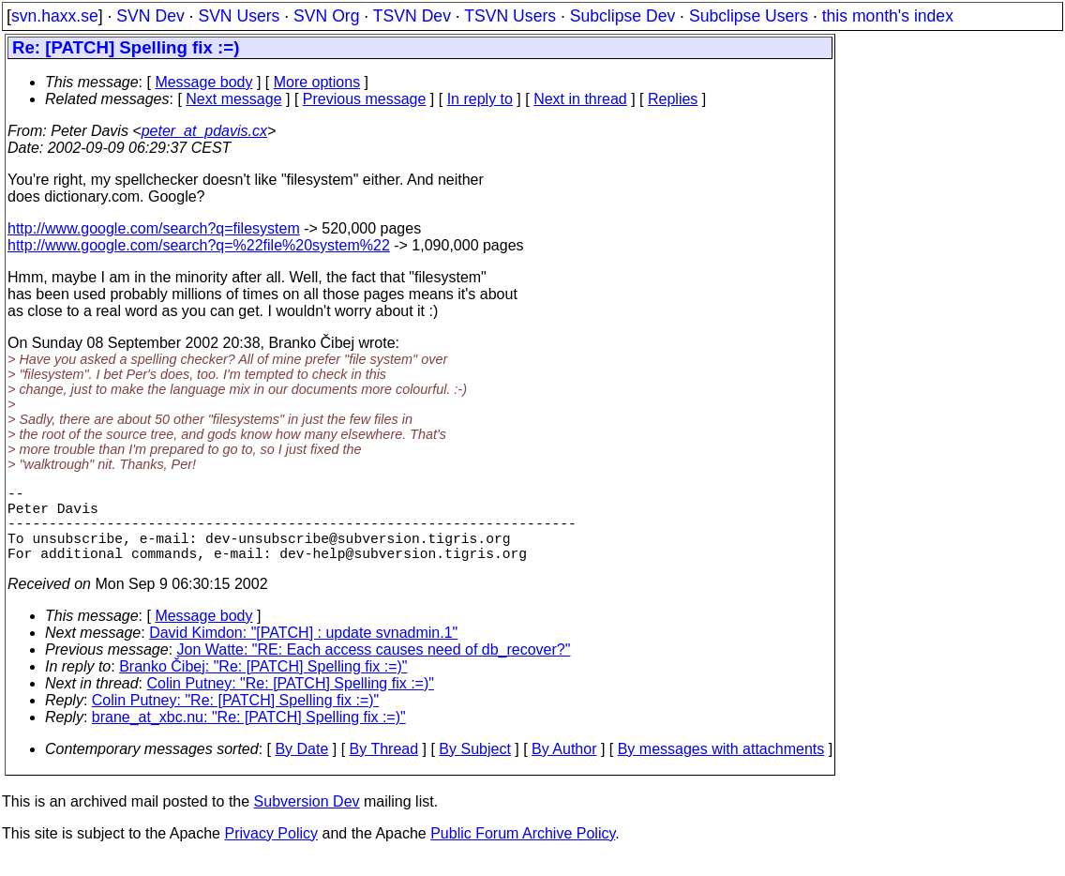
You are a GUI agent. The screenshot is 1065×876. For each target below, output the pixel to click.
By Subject (474, 768)
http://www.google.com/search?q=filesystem (154, 228)
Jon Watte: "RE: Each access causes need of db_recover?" (374, 668)
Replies (673, 99)
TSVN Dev (412, 16)
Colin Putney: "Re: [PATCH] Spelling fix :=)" (290, 702)
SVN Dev (150, 16)
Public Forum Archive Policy (522, 852)
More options (317, 82)
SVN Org (326, 16)
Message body (203, 82)
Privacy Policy (271, 852)
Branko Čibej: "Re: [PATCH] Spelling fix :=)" (263, 685)
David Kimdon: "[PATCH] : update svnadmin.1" (303, 651)
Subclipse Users (748, 16)
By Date (301, 768)
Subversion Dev (307, 820)
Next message (233, 99)
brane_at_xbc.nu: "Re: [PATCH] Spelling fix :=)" (249, 736)
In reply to (480, 99)
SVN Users (238, 16)
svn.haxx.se (54, 16)
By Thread (384, 768)
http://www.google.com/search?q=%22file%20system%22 (199, 245)
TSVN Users (510, 16)
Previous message (365, 99)
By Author (564, 768)
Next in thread (580, 99)
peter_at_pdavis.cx (204, 131)
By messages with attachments (721, 768)
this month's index (887, 16)
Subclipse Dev (622, 16)
